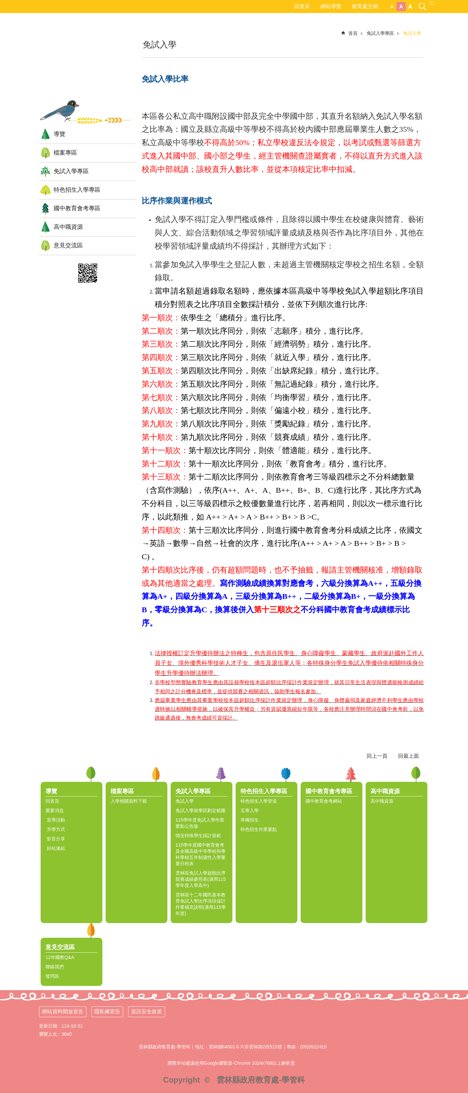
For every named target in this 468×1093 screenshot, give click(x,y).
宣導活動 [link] (55, 820)
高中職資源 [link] (68, 227)
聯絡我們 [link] (55, 966)
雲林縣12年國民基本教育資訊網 (87, 60)
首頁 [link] (353, 33)
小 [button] (391, 6)
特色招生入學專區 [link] (77, 190)
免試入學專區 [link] (71, 171)
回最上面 (408, 756)
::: (431, 3)
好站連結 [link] (55, 848)
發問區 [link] (52, 976)
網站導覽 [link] (330, 6)
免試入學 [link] (412, 33)
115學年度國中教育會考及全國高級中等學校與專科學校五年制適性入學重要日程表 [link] (201, 854)
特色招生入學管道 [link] (258, 801)
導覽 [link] (59, 134)
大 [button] (410, 6)
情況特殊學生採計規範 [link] (198, 835)
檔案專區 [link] (65, 152)
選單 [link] (460, 774)
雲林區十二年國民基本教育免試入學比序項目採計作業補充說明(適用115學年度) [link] (201, 904)
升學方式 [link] (55, 829)
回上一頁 (377, 756)
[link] (88, 273)
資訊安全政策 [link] (146, 1011)
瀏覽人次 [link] (48, 1034)
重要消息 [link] (55, 810)
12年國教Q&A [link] (60, 957)
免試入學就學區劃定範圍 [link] (201, 810)
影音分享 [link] (55, 838)
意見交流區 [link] (68, 245)
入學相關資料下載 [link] (128, 801)
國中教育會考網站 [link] (324, 801)
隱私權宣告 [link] (107, 1011)
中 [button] (401, 6)
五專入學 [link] (249, 810)
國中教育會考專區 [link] (77, 208)
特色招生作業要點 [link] (258, 829)
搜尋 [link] (422, 3)
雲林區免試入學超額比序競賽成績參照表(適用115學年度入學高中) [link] (201, 879)
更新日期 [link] (48, 1026)
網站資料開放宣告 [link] (63, 1011)
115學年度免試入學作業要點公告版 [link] (200, 823)
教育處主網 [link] (365, 6)
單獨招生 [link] (249, 820)
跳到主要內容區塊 (3, 3)
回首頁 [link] (302, 6)
